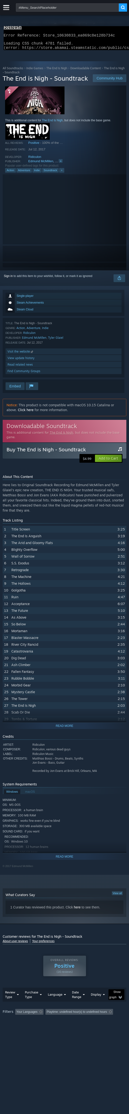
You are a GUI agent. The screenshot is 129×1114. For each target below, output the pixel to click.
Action (10, 173)
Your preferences (43, 944)
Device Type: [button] (12, 1034)
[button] (108, 461)
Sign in (8, 279)
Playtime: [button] (113, 1021)
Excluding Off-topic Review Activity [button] (75, 1021)
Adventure (24, 173)
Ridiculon (34, 159)
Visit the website (20, 354)
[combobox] (67, 7)
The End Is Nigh (56, 71)
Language (55, 1004)
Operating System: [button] (64, 1028)
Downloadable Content (85, 71)
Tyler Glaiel (55, 340)
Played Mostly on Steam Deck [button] (23, 1028)
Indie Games (34, 71)
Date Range (76, 1004)
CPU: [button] (88, 1028)
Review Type (10, 1004)
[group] (65, 1028)
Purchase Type (31, 1004)
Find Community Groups (23, 374)
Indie (37, 173)
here (77, 910)
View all (117, 896)
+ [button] (61, 173)
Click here (26, 413)
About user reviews (15, 944)
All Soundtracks (13, 71)
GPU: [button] (104, 1028)
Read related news (20, 367)
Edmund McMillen (40, 164)
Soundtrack (50, 173)
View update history (21, 361)
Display (96, 1004)
